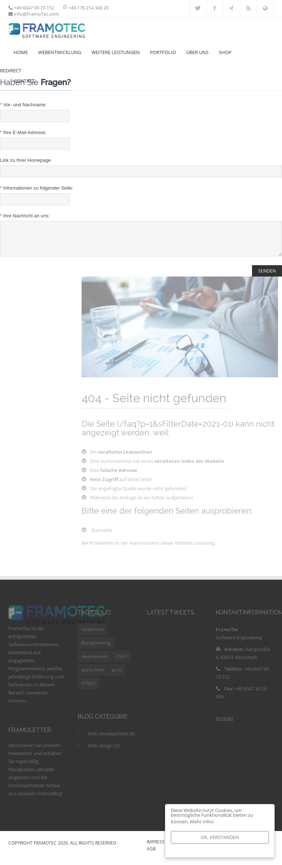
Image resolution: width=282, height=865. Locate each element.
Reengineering (96, 648)
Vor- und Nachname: (23, 104)
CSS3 (121, 662)
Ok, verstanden (220, 837)
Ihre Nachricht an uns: (25, 215)
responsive (92, 635)
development (94, 662)
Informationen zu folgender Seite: (36, 188)
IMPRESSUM (159, 847)
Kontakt (224, 723)
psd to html (92, 675)
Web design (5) (104, 751)
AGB (151, 854)
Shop (225, 52)
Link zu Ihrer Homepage (25, 160)
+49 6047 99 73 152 (33, 7)
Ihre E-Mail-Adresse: (23, 132)
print (116, 675)
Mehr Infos (202, 821)
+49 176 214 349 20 (88, 7)
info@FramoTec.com (36, 14)
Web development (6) (111, 739)
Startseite (103, 535)
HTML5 (88, 689)
